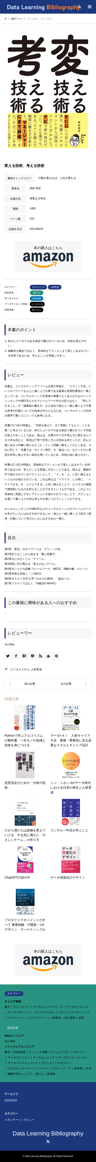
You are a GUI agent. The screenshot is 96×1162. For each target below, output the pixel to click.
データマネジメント (20, 1012)
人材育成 (54, 287)
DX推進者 (19, 1052)
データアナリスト (19, 1057)
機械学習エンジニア (20, 1073)
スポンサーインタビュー (19, 1119)
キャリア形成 (13, 1001)
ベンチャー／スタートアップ (53, 1068)
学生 (88, 1068)
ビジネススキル (19, 669)
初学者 (78, 1068)
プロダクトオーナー (20, 1068)
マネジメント (38, 287)
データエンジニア (44, 1057)
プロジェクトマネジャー (56, 1063)
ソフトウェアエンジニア (19, 1046)
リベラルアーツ (37, 1017)
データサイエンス (77, 1006)
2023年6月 (11, 1100)
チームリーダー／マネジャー (68, 1052)
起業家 (51, 1073)
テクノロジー (21, 1006)
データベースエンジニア (23, 1063)
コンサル (10, 1041)
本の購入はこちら (48, 257)
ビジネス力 (37, 304)
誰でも (36, 293)
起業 (81, 1017)
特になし (36, 310)
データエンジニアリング (48, 1006)
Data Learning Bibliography (48, 1133)
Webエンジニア (14, 1035)
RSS (48, 1141)
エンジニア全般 (38, 1052)
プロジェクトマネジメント (74, 1012)
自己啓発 (69, 1017)
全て (7, 1006)
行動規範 (36, 298)
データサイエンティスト (73, 1057)
